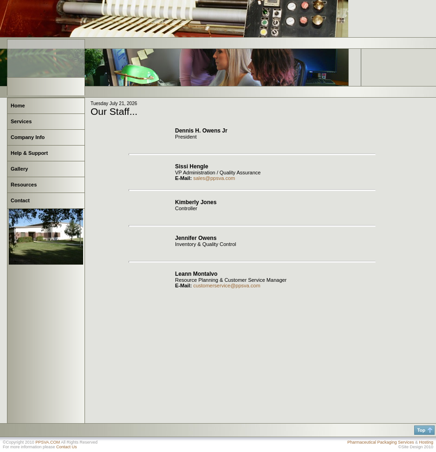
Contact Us (66, 447)
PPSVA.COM (47, 442)
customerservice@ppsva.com (226, 285)
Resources (24, 184)
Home (18, 105)
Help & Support (29, 153)
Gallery (19, 169)
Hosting (426, 442)
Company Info (28, 137)
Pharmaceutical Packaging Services (380, 442)
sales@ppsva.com (214, 178)
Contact (20, 200)
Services (21, 121)
